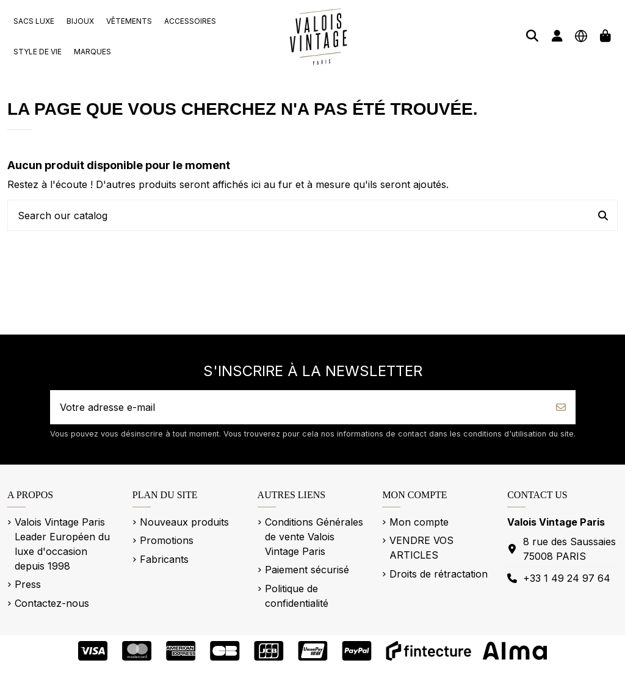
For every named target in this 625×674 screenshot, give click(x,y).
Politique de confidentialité (296, 595)
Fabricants (164, 559)
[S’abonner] (561, 407)
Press (28, 584)
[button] (33, 21)
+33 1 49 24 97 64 (566, 578)
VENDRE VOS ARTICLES (421, 547)
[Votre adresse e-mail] (298, 407)
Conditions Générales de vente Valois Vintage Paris (314, 536)
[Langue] (581, 36)
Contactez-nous (52, 603)
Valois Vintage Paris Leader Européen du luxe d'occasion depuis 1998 (62, 544)
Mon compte (419, 522)
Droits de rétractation (438, 574)
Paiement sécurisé (307, 569)
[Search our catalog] (603, 215)
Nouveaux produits (184, 522)
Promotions (166, 540)
